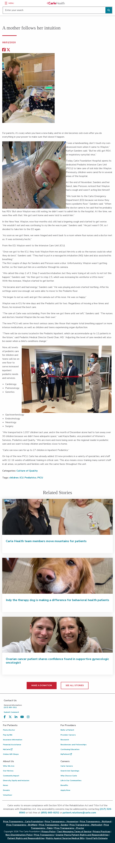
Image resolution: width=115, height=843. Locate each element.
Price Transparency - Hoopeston (61, 821)
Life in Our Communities (70, 780)
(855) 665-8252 (50, 812)
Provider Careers (68, 735)
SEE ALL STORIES (75, 685)
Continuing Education (69, 749)
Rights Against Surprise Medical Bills (65, 838)
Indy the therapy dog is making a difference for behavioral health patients (57, 600)
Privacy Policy (48, 831)
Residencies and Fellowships (73, 744)
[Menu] (6, 3)
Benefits (64, 785)
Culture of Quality (27, 470)
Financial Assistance (12, 744)
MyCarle (7, 749)
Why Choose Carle (68, 776)
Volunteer (7, 795)
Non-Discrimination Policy (19, 834)
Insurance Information (12, 739)
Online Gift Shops (11, 754)
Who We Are (8, 766)
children (14, 477)
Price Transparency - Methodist (85, 824)
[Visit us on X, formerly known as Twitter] (10, 717)
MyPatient (66, 754)
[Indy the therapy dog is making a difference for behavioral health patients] (57, 576)
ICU (22, 477)
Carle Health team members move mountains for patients (46, 541)
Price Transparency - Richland (95, 821)
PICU (40, 477)
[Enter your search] (57, 10)
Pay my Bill (7, 735)
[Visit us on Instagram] (28, 717)
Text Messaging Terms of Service (74, 831)
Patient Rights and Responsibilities (25, 838)
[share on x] (8, 49)
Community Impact (11, 776)
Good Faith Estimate (97, 838)
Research (64, 739)
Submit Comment (11, 712)
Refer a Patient (67, 730)
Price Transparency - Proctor (69, 828)
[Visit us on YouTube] (22, 717)
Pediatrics (30, 477)
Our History (8, 771)
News (5, 785)
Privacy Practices (101, 831)
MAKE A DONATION (41, 685)
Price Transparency (44, 834)
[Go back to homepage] (56, 3)
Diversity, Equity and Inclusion (16, 780)
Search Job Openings (69, 771)
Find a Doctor (9, 730)
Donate (6, 790)
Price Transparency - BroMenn (21, 824)
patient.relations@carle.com (79, 812)
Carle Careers (66, 766)
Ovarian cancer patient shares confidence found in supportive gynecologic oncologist (57, 661)
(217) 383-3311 (58, 706)
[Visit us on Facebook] (5, 717)
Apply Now (65, 790)
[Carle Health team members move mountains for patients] (57, 517)
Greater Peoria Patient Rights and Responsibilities (82, 834)
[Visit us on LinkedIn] (16, 717)
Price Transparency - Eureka (53, 824)
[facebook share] (4, 49)
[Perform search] (108, 10)
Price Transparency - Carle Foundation (23, 821)
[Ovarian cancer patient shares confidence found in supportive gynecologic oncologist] (57, 635)
